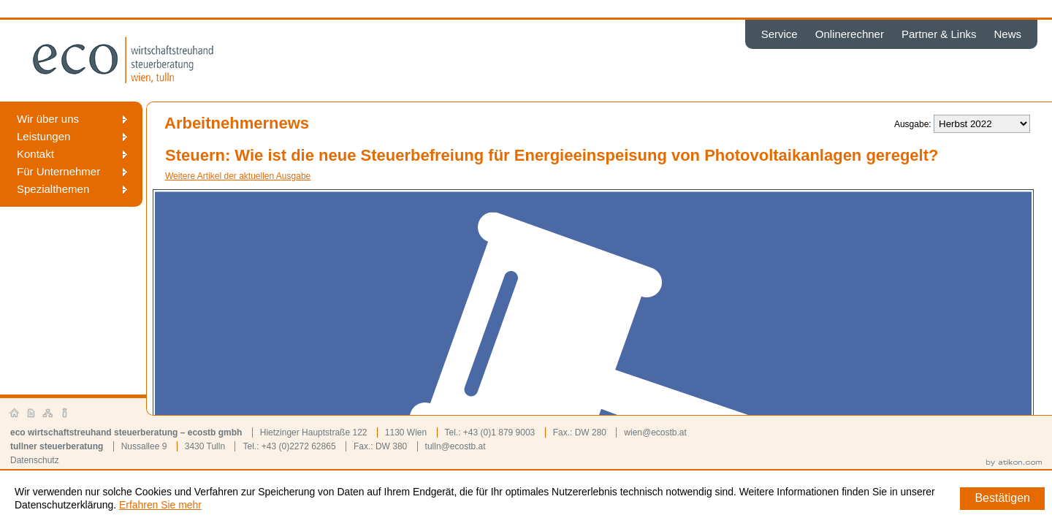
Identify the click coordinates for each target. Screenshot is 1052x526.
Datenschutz (34, 460)
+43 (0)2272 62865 (299, 446)
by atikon (1014, 463)
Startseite (14, 413)
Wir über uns (48, 119)
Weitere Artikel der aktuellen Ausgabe (237, 176)
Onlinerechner (849, 34)
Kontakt (35, 154)
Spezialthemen (53, 189)
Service (779, 34)
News (1007, 34)
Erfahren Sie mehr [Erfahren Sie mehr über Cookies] (160, 505)
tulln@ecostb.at (455, 446)
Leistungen (43, 136)
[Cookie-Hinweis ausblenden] (1002, 498)
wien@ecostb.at (655, 432)
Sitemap (48, 413)
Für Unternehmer (58, 171)
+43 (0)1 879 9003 (499, 432)
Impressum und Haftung (65, 413)
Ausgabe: (912, 124)
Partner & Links (939, 34)
